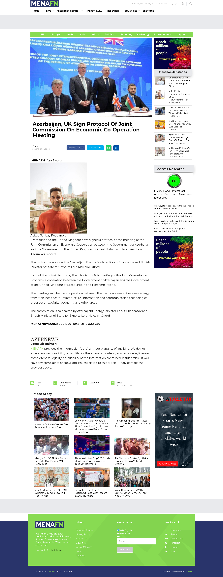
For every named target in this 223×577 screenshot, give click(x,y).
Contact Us (81, 538)
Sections (148, 11)
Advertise (81, 543)
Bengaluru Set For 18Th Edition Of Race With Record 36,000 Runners (91, 493)
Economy (126, 34)
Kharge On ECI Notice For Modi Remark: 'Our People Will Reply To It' (52, 461)
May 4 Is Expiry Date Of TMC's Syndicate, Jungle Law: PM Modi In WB (51, 493)
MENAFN (38, 160)
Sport (180, 34)
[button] (183, 3)
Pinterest (172, 543)
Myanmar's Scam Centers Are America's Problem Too (51, 426)
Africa (95, 34)
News (48, 11)
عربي (174, 3)
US (39, 34)
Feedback (81, 555)
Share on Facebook (75, 148)
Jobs (78, 551)
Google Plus (174, 538)
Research (113, 11)
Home (36, 11)
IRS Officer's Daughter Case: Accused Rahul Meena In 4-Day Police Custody (133, 423)
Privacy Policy (83, 534)
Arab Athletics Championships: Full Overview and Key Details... (169, 229)
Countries (130, 11)
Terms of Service (84, 530)
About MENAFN (84, 547)
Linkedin (172, 547)
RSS (170, 551)
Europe (56, 34)
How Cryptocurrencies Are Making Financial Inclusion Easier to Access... (174, 207)
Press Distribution (68, 11)
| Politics (108, 34)
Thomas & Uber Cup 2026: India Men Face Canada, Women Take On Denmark (93, 461)
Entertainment (158, 34)
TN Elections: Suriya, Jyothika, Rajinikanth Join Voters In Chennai (131, 461)
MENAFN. (53, 571)
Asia (82, 34)
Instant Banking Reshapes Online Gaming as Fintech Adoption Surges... (174, 222)
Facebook (173, 530)
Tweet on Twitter (95, 148)
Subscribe (125, 549)
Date (35, 146)
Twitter (171, 534)
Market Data (94, 11)
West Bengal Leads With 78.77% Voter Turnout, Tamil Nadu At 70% (131, 493)
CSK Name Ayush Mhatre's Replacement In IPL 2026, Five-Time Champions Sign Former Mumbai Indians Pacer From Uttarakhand (92, 426)
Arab (70, 34)
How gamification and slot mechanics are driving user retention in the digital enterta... (174, 214)
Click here (56, 550)
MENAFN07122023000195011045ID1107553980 (65, 324)
